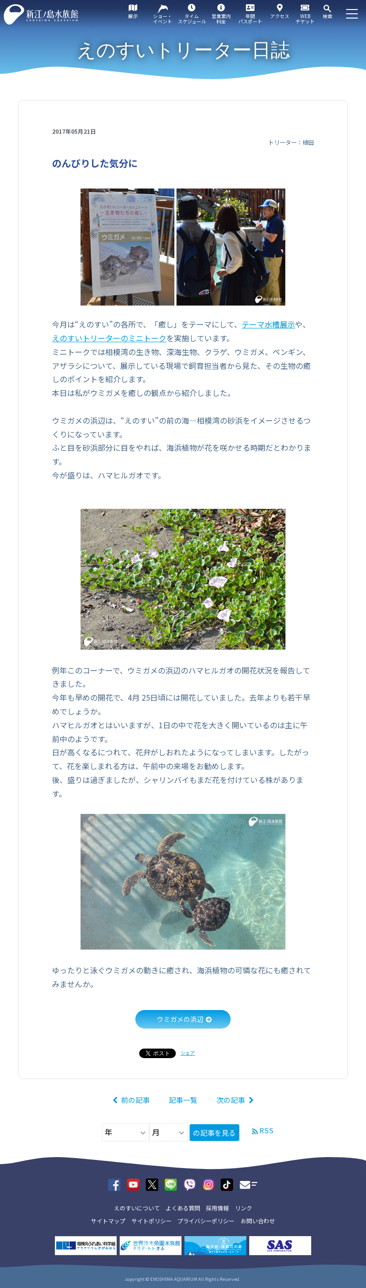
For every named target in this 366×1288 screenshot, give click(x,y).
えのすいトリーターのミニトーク (109, 338)
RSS (266, 1130)
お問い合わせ (258, 1221)
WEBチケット (305, 18)
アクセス (279, 16)
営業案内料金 (221, 18)
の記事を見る (214, 1133)
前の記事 (135, 1100)
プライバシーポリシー (205, 1221)
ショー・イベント (162, 18)
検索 (327, 16)
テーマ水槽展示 (268, 324)
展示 (133, 16)
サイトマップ (108, 1221)
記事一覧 (183, 1100)
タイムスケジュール (192, 18)
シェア (188, 1052)
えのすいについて (137, 1208)
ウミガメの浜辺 (180, 1019)
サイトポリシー (152, 1221)
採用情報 (217, 1208)
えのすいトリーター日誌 (183, 50)
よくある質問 (183, 1208)
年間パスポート (250, 18)
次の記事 (230, 1100)
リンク (243, 1208)
